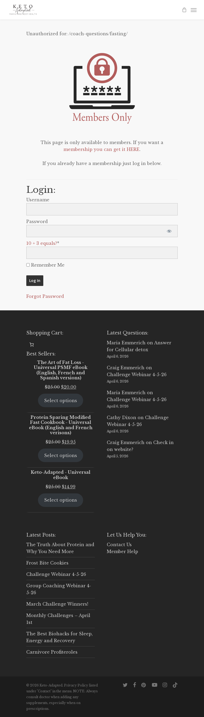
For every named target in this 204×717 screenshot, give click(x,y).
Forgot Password (45, 296)
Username (37, 199)
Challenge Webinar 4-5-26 (137, 374)
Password (37, 221)
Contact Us (119, 544)
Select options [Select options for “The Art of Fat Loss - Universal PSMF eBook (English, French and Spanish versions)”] (60, 400)
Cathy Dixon (121, 417)
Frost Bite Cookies (47, 563)
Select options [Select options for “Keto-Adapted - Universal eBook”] (60, 500)
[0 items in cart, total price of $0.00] (31, 344)
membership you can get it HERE (101, 149)
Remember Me (45, 265)
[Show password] (169, 231)
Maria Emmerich (126, 342)
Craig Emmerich (125, 367)
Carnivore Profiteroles (52, 652)
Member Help (122, 551)
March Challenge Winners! (57, 604)
